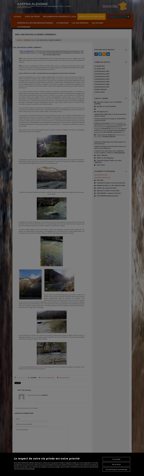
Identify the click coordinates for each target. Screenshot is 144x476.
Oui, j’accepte (116, 459)
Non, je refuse (116, 464)
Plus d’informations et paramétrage (116, 469)
